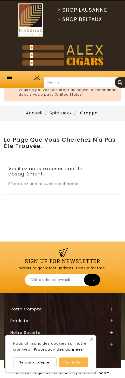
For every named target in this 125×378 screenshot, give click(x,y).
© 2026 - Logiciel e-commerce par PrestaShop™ (62, 372)
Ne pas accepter (35, 362)
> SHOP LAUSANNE (82, 10)
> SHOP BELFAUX (80, 19)
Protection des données (58, 349)
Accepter (73, 362)
